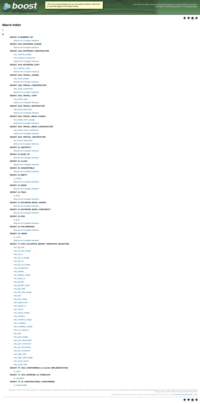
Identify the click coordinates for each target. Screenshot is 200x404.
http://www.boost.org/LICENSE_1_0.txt (186, 394)
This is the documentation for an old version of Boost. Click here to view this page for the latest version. (73, 5)
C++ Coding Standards (189, 6)
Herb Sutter (159, 6)
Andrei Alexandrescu (174, 6)
